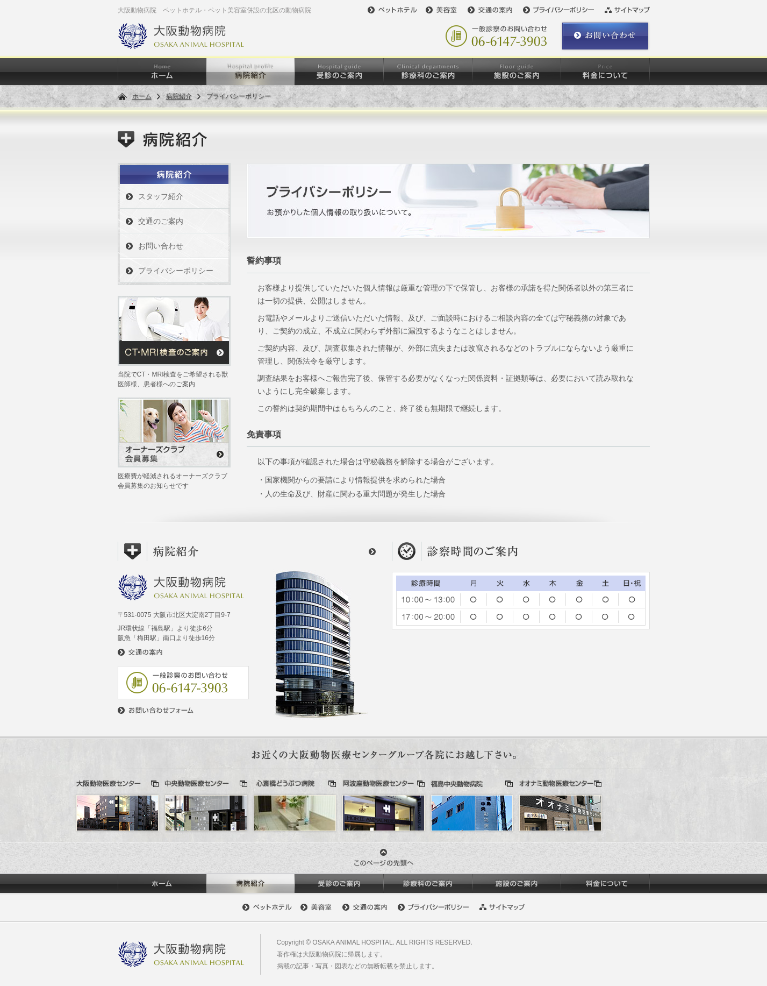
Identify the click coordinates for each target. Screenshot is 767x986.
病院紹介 (179, 96)
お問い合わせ (160, 246)
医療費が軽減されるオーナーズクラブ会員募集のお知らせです (174, 444)
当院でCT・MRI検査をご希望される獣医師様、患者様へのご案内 (174, 342)
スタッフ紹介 (160, 196)
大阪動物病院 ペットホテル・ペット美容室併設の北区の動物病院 (214, 10)
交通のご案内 (160, 221)
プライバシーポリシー (175, 270)
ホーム (142, 96)
